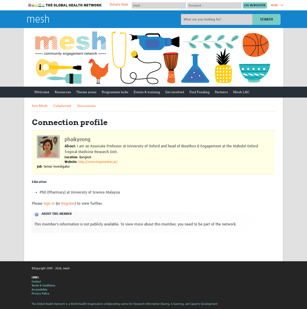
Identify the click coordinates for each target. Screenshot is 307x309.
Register (68, 203)
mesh (38, 20)
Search (266, 19)
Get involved (174, 92)
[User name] (159, 5)
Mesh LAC (241, 92)
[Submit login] (255, 5)
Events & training (147, 92)
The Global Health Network (65, 5)
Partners (221, 92)
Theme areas (86, 92)
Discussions (86, 106)
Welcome (42, 92)
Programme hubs (115, 92)
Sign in (49, 203)
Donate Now (119, 4)
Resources (63, 92)
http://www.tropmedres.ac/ (98, 162)
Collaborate (62, 106)
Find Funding (199, 92)
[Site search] (217, 19)
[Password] (214, 5)
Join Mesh (39, 106)
